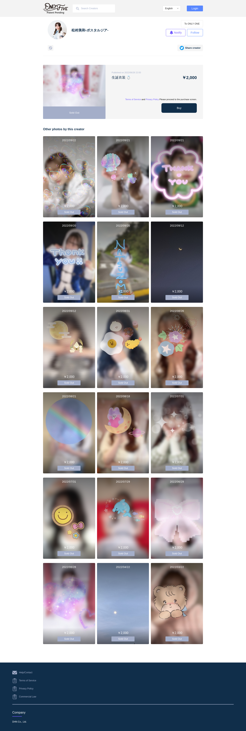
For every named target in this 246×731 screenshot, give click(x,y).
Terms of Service (133, 99)
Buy (179, 108)
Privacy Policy (152, 99)
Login (195, 8)
